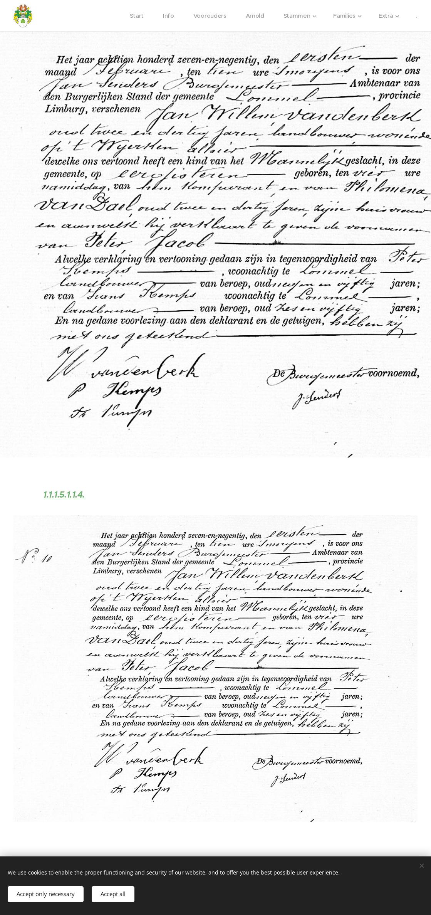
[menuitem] (135, 15)
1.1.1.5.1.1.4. (64, 494)
